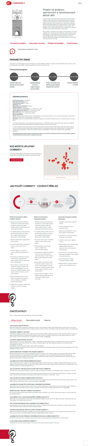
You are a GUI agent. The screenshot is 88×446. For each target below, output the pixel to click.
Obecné (47, 321)
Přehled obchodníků (56, 44)
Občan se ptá (16, 321)
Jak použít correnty (37, 44)
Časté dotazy (72, 44)
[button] (62, 169)
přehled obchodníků (16, 160)
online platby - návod (54, 375)
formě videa (47, 337)
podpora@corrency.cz (29, 366)
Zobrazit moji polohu (60, 178)
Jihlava (80, 3)
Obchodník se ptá (33, 321)
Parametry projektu (18, 44)
